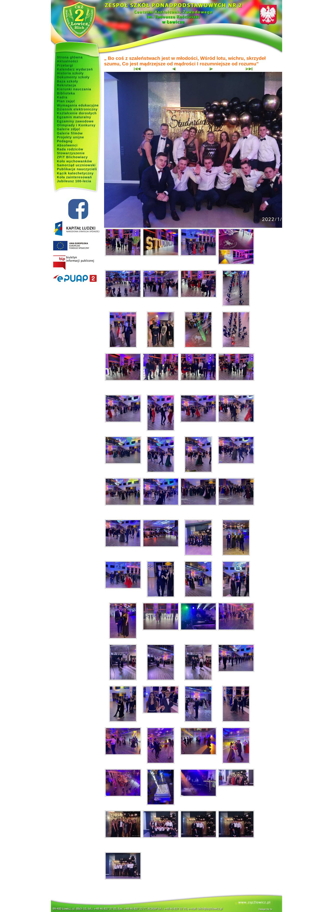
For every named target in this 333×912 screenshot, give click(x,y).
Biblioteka (66, 93)
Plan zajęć (66, 101)
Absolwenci (67, 145)
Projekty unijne (70, 137)
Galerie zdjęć (68, 129)
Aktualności (67, 61)
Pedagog (64, 141)
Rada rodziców (70, 149)
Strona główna (70, 57)
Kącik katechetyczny (75, 173)
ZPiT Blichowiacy (72, 157)
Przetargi (65, 65)
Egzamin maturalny (74, 117)
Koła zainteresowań (74, 177)
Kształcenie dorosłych (77, 113)
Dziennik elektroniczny (77, 109)
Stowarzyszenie (71, 153)
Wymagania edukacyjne (78, 105)
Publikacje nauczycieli (77, 169)
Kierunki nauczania (74, 89)
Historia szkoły (70, 73)
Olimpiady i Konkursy (76, 125)
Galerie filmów (70, 133)
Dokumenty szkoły (73, 77)
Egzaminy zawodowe (75, 121)
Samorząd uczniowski (76, 165)
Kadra (62, 97)
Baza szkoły (67, 81)
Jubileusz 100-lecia (74, 181)
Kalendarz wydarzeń (75, 69)
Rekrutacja (66, 85)
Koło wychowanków (74, 161)
